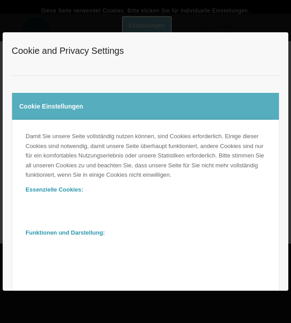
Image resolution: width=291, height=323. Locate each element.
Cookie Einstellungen (51, 106)
